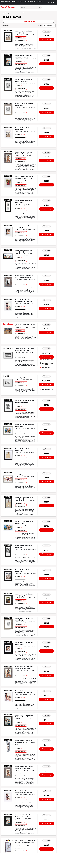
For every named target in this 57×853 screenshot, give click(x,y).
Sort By (40, 25)
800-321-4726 (52, 2)
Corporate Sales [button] (38, 1)
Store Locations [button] (6, 1)
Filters (28, 21)
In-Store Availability (20, 40)
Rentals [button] (4, 3)
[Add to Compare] (44, 31)
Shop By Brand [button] (29, 1)
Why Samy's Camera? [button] (17, 1)
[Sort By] (49, 25)
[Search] (40, 7)
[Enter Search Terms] (30, 7)
